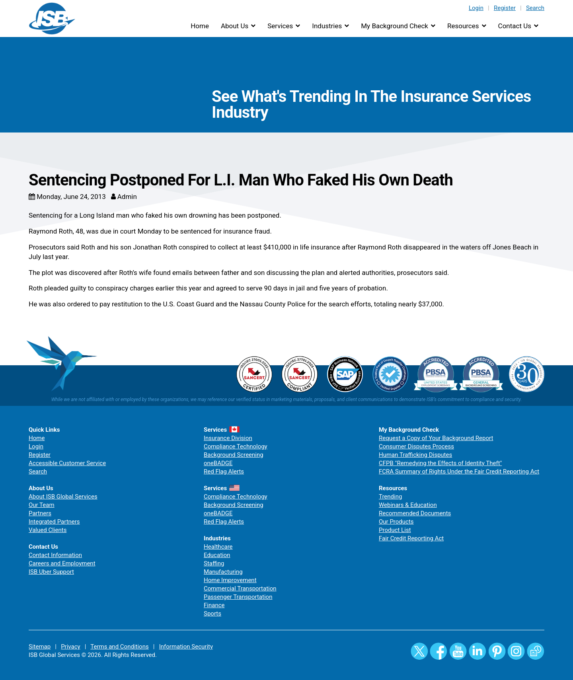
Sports (212, 613)
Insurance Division (228, 438)
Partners (40, 513)
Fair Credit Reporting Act (411, 538)
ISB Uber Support (51, 571)
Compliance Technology (235, 446)
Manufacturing (223, 571)
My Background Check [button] (394, 26)
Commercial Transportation (240, 588)
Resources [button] (463, 26)
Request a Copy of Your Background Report (436, 438)
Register (505, 8)
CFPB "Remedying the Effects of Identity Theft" (440, 463)
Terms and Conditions (119, 646)
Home (200, 26)
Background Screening (233, 454)
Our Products (396, 521)
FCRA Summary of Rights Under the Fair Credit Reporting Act (459, 471)
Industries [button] (327, 26)
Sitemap (40, 646)
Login (476, 8)
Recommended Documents (415, 513)
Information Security (186, 646)
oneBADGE (218, 463)
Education (217, 555)
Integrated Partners (54, 521)
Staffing (214, 563)
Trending (390, 496)
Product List (395, 530)
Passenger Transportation (238, 596)
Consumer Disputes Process (416, 446)
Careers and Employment (62, 563)
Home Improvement (230, 580)
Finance (214, 605)
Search (535, 8)
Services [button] (280, 26)
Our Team (42, 505)
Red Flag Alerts (224, 471)
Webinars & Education (408, 505)
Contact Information (55, 555)
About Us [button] (234, 26)
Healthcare (218, 546)
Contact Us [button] (514, 26)
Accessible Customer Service (67, 463)
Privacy (70, 646)
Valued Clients (47, 530)
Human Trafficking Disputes (415, 454)
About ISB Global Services (63, 496)
